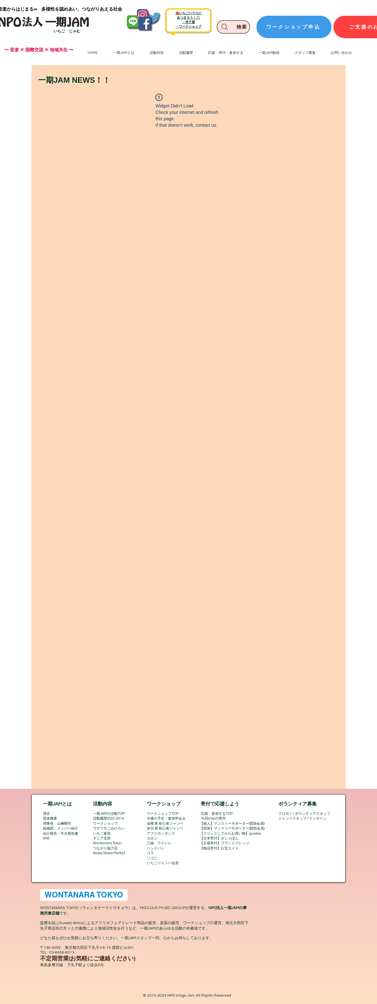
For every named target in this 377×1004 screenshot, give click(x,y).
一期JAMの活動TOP (109, 813)
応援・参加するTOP (217, 813)
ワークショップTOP (163, 813)
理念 (46, 813)
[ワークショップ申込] (293, 27)
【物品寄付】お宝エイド (219, 848)
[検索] (233, 27)
